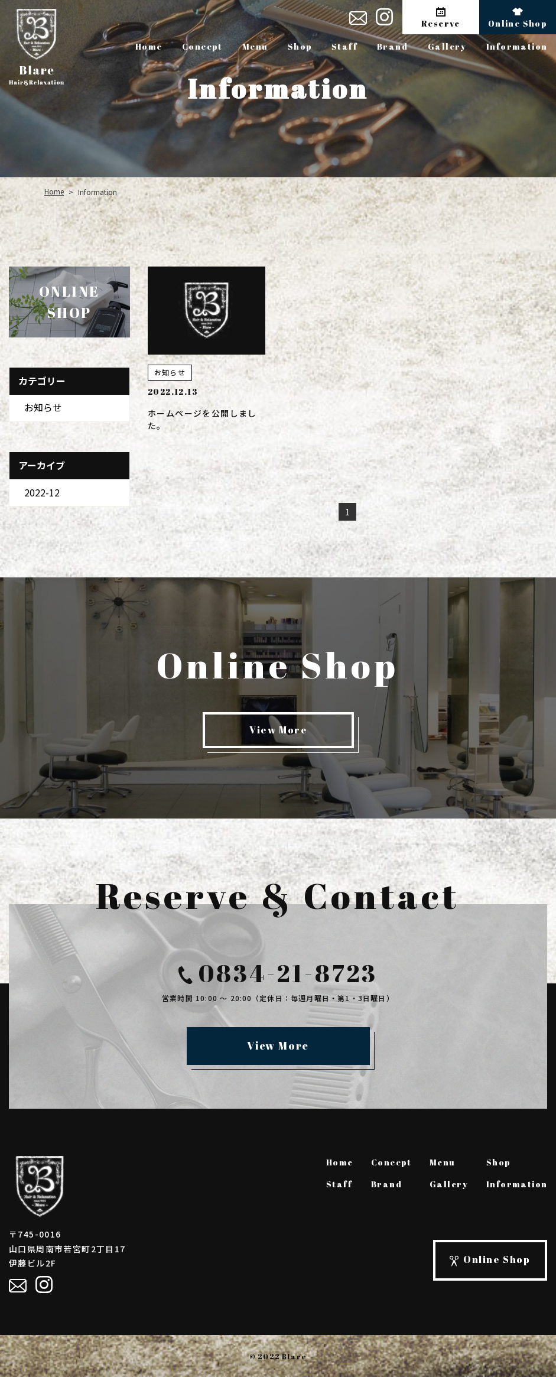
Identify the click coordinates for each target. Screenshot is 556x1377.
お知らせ (43, 407)
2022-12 (42, 492)
